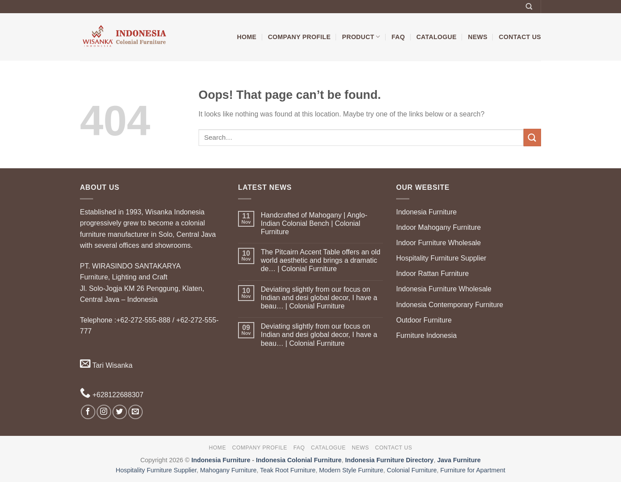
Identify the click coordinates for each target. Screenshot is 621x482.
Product (361, 37)
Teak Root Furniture (287, 470)
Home (246, 36)
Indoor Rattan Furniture (432, 273)
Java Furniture (458, 460)
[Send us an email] (135, 412)
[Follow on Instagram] (104, 412)
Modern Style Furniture (351, 470)
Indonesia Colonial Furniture (299, 460)
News (477, 36)
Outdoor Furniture (423, 320)
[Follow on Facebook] (88, 412)
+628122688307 (112, 395)
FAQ (397, 36)
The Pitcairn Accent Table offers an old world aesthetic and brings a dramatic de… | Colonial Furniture (320, 260)
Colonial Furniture (412, 470)
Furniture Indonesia (426, 335)
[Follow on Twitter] (119, 412)
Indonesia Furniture (426, 212)
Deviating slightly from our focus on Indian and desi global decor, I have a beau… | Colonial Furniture (319, 298)
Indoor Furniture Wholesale (438, 242)
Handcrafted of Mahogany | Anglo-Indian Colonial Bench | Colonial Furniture (314, 223)
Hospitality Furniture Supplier (441, 258)
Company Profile (299, 36)
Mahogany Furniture (228, 470)
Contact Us (520, 36)
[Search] (529, 6)
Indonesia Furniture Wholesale (443, 289)
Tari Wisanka (106, 365)
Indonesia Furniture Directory (389, 460)
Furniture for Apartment (472, 470)
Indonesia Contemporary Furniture (449, 304)
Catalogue (436, 36)
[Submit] (532, 137)
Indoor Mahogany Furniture (438, 227)
